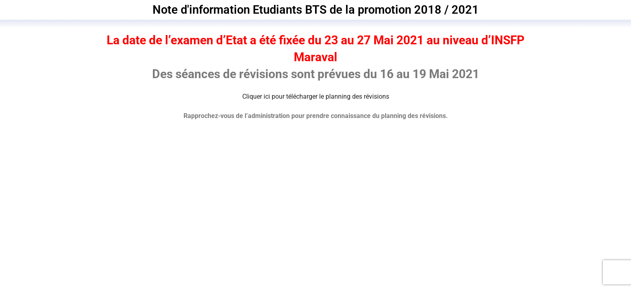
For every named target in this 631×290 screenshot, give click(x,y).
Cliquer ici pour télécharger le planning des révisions (315, 96)
